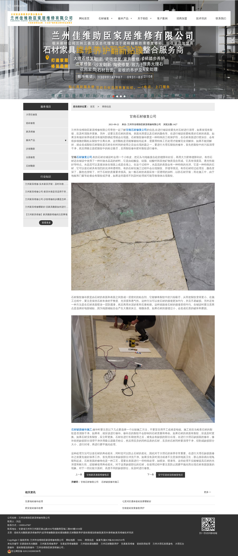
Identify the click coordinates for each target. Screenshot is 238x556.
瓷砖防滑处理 (143, 543)
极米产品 (123, 18)
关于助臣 (143, 18)
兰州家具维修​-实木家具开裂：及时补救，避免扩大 (50, 184)
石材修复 (104, 18)
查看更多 (46, 222)
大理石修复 (31, 114)
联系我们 (221, 18)
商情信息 (106, 106)
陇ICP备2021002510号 (114, 540)
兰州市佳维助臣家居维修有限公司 (47, 540)
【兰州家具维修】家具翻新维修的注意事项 (46, 214)
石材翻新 (30, 166)
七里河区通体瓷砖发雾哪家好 (136, 501)
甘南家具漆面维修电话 (97, 475)
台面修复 (30, 157)
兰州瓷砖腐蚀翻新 (89, 543)
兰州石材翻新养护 (110, 543)
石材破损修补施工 (110, 482)
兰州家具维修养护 (49, 543)
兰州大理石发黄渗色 (163, 543)
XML (79, 540)
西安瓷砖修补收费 (34, 508)
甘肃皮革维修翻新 (69, 543)
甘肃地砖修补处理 (34, 501)
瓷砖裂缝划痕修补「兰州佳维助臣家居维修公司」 (41, 547)
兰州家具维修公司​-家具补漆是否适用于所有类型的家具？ (53, 191)
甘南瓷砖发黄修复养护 (133, 508)
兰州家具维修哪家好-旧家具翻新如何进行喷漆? (48, 207)
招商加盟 (182, 18)
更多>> (207, 492)
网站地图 (70, 540)
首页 (92, 106)
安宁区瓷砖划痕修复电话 (170, 475)
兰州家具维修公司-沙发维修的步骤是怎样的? (47, 199)
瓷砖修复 (30, 123)
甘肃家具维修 (127, 543)
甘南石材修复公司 (90, 482)
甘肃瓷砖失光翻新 (29, 543)
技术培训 (201, 18)
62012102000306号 (24, 551)
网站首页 (84, 18)
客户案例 (162, 18)
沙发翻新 (30, 148)
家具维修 (30, 131)
